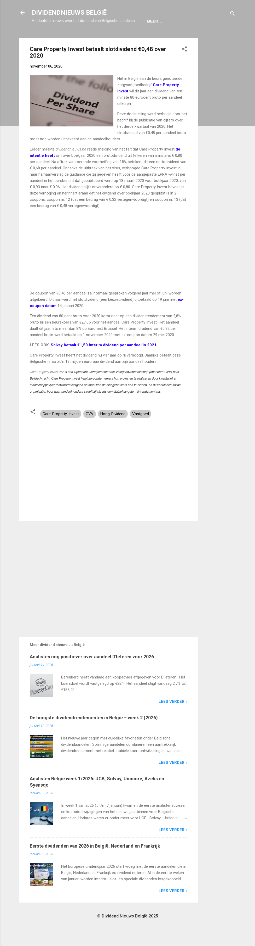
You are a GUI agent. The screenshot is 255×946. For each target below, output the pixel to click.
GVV (90, 430)
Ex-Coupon (69, 37)
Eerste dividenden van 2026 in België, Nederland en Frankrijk (95, 862)
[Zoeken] (232, 14)
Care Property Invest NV (47, 388)
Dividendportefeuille (114, 37)
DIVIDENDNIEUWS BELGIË (69, 12)
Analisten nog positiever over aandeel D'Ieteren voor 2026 (92, 673)
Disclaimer (160, 37)
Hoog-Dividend (112, 430)
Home (42, 37)
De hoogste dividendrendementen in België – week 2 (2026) (94, 734)
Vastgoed (140, 430)
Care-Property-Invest (61, 430)
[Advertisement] (219, 132)
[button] (184, 66)
